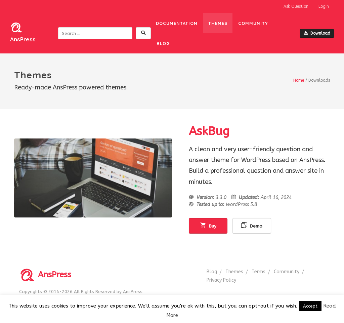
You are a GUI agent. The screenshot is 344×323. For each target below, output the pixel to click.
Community (253, 23)
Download (317, 33)
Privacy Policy (221, 280)
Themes (217, 23)
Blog (163, 43)
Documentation (177, 23)
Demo (251, 225)
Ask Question (296, 6)
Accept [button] (310, 306)
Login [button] (323, 6)
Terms (258, 272)
